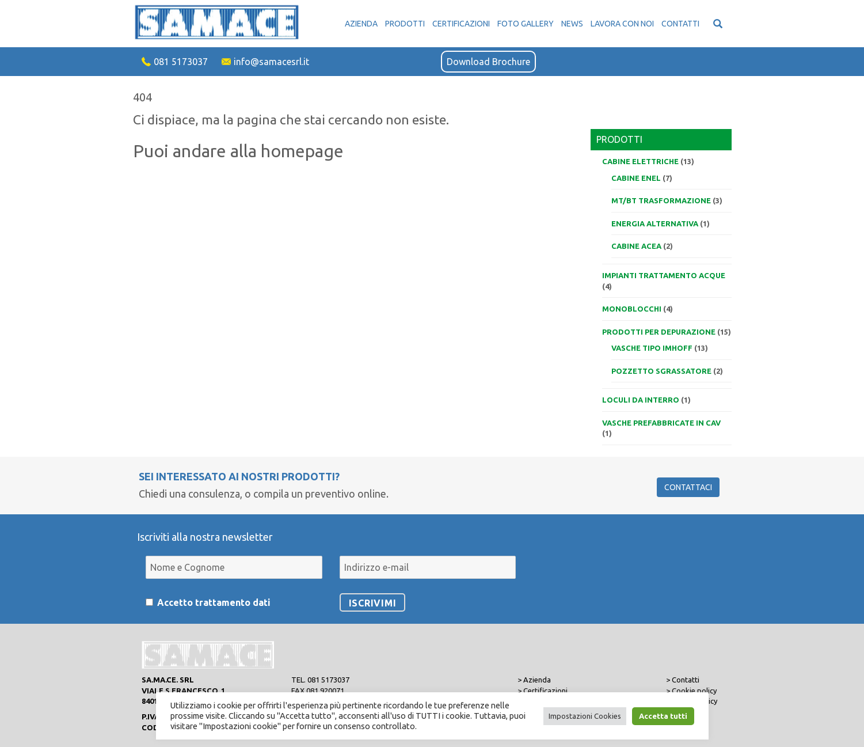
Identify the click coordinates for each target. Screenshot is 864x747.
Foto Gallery (525, 23)
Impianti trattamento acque (663, 275)
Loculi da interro (640, 400)
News (572, 23)
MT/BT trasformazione (661, 200)
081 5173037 (181, 61)
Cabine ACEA (636, 246)
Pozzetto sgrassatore (661, 371)
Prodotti (405, 23)
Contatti (680, 23)
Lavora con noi (622, 23)
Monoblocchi (631, 309)
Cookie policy (694, 691)
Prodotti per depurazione (658, 332)
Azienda (361, 23)
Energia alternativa (654, 223)
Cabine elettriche (640, 161)
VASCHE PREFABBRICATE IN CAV (661, 423)
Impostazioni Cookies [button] (585, 716)
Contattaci (688, 487)
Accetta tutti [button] (663, 716)
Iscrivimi (373, 603)
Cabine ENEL (636, 178)
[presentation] (603, 560)
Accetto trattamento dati (214, 602)
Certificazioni (461, 23)
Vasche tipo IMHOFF (651, 348)
